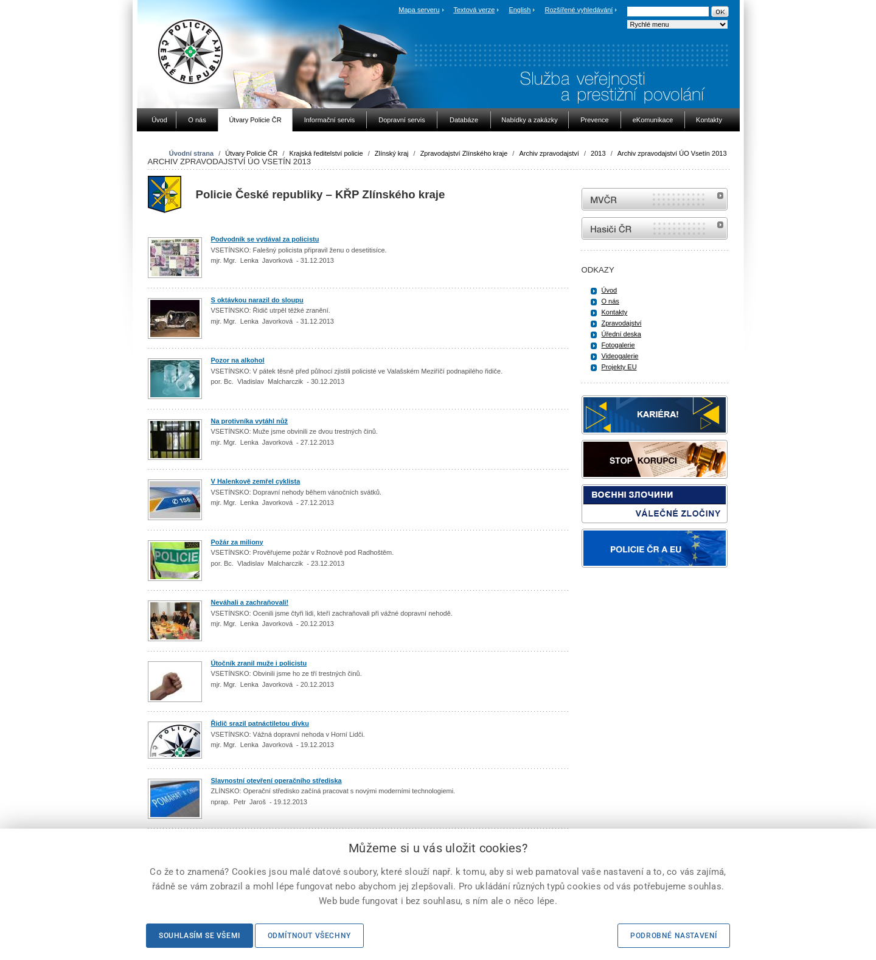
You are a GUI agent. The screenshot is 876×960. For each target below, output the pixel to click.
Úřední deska (621, 334)
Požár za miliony (237, 542)
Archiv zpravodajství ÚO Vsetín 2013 (672, 153)
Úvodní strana (191, 153)
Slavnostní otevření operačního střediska (276, 780)
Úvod (609, 290)
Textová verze (474, 9)
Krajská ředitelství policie (326, 153)
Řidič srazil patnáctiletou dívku (260, 723)
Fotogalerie (618, 345)
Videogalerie (620, 356)
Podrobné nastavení (673, 935)
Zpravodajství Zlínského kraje (464, 153)
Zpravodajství (622, 323)
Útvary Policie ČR (251, 153)
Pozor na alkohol (238, 360)
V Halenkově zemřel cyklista (256, 481)
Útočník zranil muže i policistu (259, 663)
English (519, 9)
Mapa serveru (418, 9)
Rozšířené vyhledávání (579, 9)
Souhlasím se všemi (199, 935)
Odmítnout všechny (309, 935)
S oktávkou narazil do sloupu (257, 300)
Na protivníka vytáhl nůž (249, 421)
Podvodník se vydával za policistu (265, 239)
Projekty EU (619, 366)
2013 (598, 153)
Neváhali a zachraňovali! (250, 602)
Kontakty (615, 312)
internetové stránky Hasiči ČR (655, 228)
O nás (610, 301)
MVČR (655, 199)
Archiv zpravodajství (549, 153)
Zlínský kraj (392, 153)
